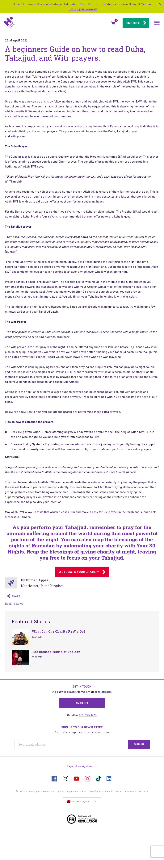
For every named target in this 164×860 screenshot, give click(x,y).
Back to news (14, 603)
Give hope (133, 23)
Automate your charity (79, 572)
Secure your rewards (83, 9)
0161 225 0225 (88, 715)
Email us (82, 703)
